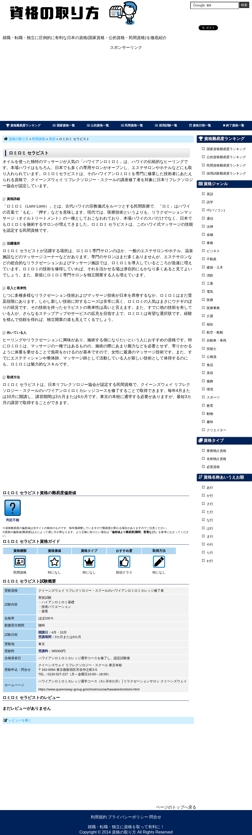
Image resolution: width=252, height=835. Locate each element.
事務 (210, 243)
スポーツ (213, 397)
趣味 (210, 422)
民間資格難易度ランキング (226, 165)
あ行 (210, 487)
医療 (210, 300)
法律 (210, 226)
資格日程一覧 (200, 125)
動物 (210, 414)
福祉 (210, 324)
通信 (210, 218)
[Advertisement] (126, 85)
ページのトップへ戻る (176, 807)
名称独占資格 (216, 459)
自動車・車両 (216, 340)
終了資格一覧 (233, 125)
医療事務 (213, 308)
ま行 (210, 536)
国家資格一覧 (64, 125)
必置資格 (213, 467)
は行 (210, 528)
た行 (210, 512)
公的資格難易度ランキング (226, 157)
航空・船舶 (215, 332)
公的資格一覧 (98, 125)
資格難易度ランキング (23, 125)
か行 (210, 495)
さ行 (210, 504)
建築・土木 (215, 267)
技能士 (211, 349)
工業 (210, 283)
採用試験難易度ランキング (226, 173)
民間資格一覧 (132, 125)
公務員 (211, 357)
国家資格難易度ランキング (226, 149)
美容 (52, 139)
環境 (210, 389)
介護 (210, 316)
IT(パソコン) (216, 210)
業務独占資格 (216, 451)
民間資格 (38, 139)
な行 (210, 520)
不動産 (211, 259)
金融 (210, 235)
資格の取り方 (18, 139)
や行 (210, 544)
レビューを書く (20, 720)
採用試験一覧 (166, 125)
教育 (210, 406)
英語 (210, 194)
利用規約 (99, 817)
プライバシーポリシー (128, 817)
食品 (210, 365)
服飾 (210, 381)
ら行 (210, 552)
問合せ (155, 817)
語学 (210, 202)
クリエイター (216, 430)
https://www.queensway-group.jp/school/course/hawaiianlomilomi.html (89, 689)
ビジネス (213, 251)
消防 (210, 275)
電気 (210, 291)
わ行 (210, 561)
